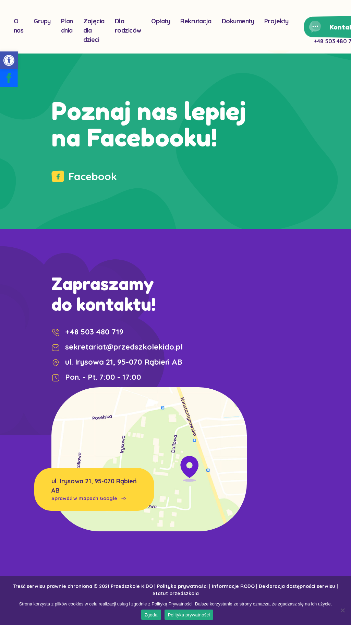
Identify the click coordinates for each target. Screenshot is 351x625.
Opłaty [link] (160, 21)
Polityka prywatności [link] (182, 586)
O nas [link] (18, 25)
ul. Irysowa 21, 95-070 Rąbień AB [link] (94, 489)
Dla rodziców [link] (128, 25)
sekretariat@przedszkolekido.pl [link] (117, 347)
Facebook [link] (84, 176)
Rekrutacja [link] (195, 21)
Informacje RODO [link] (233, 586)
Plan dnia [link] (67, 25)
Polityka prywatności (189, 614)
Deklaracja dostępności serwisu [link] (297, 586)
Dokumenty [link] (238, 21)
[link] (9, 60)
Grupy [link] (42, 21)
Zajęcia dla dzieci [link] (94, 30)
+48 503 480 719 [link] (87, 332)
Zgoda (151, 614)
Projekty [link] (276, 21)
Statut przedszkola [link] (176, 593)
